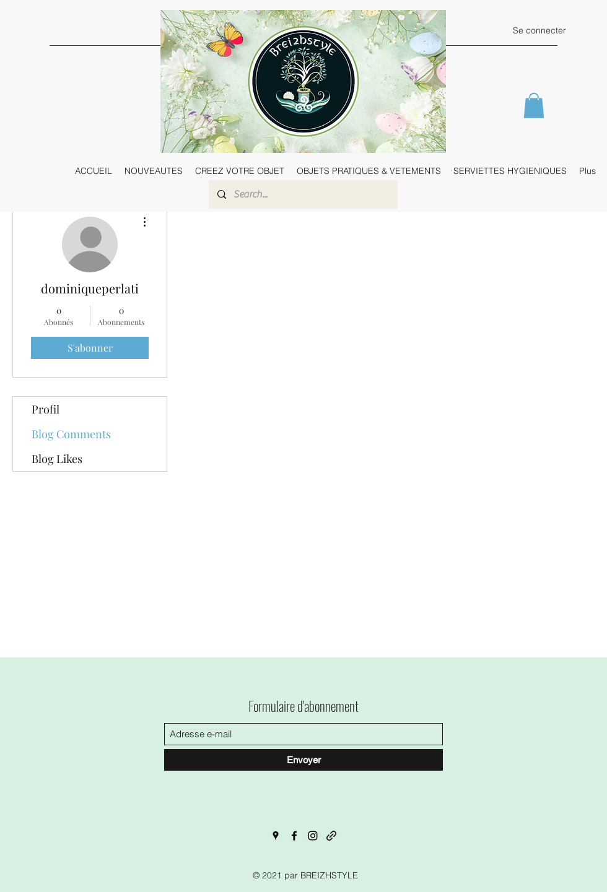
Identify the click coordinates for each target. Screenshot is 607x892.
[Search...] (303, 194)
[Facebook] (294, 835)
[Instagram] (313, 835)
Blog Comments (71, 434)
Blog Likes (57, 458)
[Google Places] (275, 835)
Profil (45, 409)
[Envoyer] (303, 760)
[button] (533, 105)
